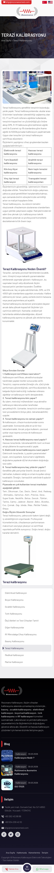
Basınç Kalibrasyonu (14, 641)
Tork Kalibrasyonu (13, 613)
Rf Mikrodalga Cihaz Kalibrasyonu (21, 634)
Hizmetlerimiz (34, 852)
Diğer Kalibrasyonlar (14, 627)
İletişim (45, 852)
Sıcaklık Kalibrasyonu (15, 606)
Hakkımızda (22, 852)
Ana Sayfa (6, 40)
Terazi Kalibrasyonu (14, 648)
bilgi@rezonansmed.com (16, 2)
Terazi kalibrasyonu (15, 582)
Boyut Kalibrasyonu (14, 599)
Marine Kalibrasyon (14, 662)
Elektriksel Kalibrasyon (16, 592)
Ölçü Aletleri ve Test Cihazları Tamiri (22, 620)
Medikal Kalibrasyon (14, 655)
